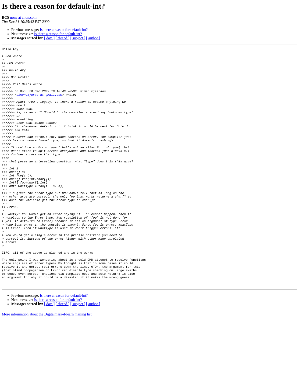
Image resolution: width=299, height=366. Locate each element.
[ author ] (93, 38)
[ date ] (49, 38)
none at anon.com (23, 17)
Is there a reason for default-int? (64, 30)
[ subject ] (77, 38)
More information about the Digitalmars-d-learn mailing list (47, 362)
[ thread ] (62, 38)
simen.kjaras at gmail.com (39, 104)
